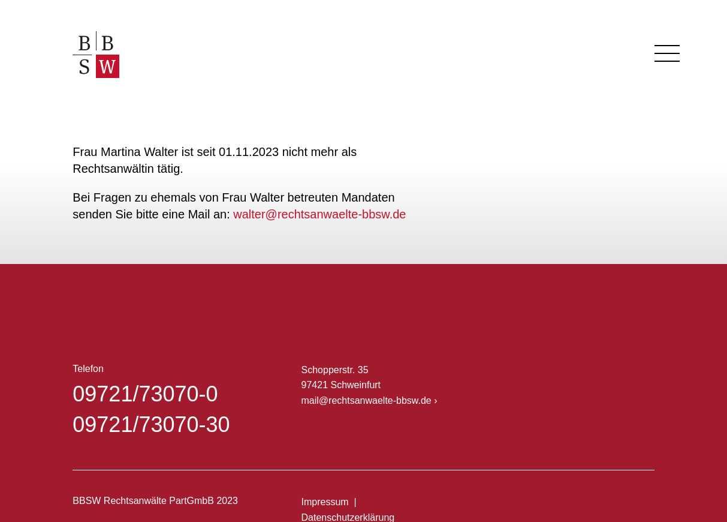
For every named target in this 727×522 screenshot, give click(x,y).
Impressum (325, 502)
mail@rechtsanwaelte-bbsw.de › (369, 400)
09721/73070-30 (151, 424)
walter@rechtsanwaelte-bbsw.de (319, 214)
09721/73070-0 (145, 394)
